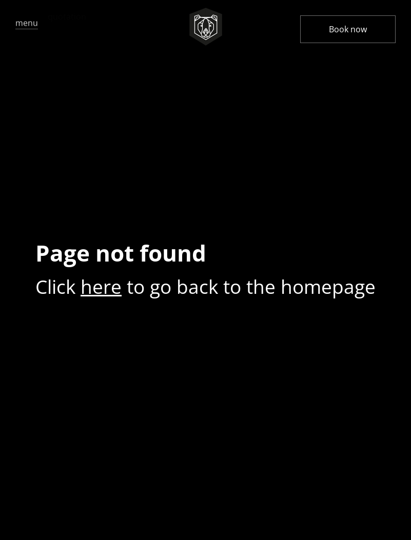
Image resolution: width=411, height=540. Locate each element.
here (101, 286)
